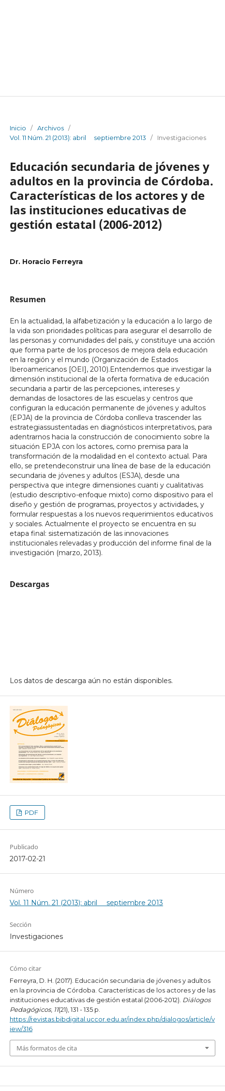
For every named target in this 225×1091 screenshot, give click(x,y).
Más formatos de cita (46, 1048)
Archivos (50, 128)
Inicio (18, 128)
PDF (30, 812)
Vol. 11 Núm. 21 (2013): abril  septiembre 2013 (78, 137)
